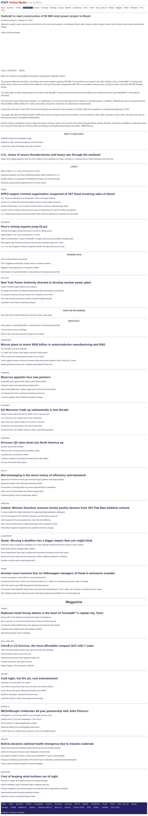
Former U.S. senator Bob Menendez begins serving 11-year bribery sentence (30, 202)
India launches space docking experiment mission (20, 792)
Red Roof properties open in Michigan (15, 633)
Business (10, 8)
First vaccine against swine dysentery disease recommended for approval (29, 516)
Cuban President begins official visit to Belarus (19, 287)
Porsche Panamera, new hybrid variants (16, 662)
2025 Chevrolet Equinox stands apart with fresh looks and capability (27, 650)
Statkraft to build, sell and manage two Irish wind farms (22, 142)
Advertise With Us (45, 807)
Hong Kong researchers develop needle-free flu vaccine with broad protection (31, 748)
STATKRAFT (12, 70)
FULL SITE (115, 807)
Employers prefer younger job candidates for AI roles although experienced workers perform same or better (42, 545)
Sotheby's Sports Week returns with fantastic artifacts (21, 629)
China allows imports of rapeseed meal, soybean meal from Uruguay (27, 528)
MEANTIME (5, 772)
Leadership (77, 8)
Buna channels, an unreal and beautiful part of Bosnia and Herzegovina (28, 621)
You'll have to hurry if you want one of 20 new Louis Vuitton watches (27, 687)
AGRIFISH (5, 503)
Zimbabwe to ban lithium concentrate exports (18, 302)
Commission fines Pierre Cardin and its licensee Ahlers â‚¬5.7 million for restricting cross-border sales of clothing (44, 581)
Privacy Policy (78, 807)
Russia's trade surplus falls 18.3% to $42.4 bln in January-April (25, 414)
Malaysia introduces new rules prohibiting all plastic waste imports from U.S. (30, 175)
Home (4, 804)
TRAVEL (4, 608)
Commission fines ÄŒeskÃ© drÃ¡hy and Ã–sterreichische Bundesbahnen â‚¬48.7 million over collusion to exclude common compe (51, 589)
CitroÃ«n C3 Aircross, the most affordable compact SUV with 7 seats (47, 645)
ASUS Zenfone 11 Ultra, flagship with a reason (19, 723)
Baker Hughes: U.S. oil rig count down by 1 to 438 (20, 235)
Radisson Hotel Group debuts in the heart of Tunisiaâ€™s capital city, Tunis (52, 613)
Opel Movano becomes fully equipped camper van (20, 658)
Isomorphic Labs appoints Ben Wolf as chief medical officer (24, 381)
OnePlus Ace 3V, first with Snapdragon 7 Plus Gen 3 (21, 719)
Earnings (53, 8)
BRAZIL (21, 70)
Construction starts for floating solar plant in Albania (21, 146)
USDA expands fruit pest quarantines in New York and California (26, 520)
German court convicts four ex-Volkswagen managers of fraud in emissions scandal (57, 573)
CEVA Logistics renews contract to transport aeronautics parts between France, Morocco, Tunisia (38, 360)
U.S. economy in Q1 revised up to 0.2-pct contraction (21, 418)
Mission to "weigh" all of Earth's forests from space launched (24, 781)
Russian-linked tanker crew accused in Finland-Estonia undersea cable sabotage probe (34, 206)
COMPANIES (6, 340)
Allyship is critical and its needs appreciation (18, 560)
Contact (68, 807)
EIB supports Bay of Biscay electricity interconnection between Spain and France (32, 243)
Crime (85, 8)
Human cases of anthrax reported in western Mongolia (22, 764)
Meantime (134, 8)
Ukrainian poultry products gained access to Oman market (23, 183)
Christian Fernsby (9, 20)
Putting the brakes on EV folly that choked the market (21, 483)
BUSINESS (5, 222)
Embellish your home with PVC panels (15, 683)
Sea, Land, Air (101, 8)
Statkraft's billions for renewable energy (16, 138)
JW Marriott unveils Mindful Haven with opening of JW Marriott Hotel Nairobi (30, 625)
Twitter (96, 807)
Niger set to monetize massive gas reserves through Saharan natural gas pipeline (32, 479)
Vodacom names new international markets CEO (19, 385)
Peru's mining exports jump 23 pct (24, 226)
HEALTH (4, 739)
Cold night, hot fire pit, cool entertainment (29, 678)
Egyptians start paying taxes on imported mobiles (20, 268)
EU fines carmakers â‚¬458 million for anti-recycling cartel (23, 577)
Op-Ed (61, 8)
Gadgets (119, 8)
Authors (32, 807)
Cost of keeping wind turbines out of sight (29, 776)
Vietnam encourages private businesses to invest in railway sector (26, 231)
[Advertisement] (18, 48)
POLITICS (5, 278)
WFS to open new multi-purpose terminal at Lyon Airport (22, 334)
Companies (27, 8)
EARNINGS (5, 438)
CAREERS (5, 373)
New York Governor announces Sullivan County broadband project (26, 298)
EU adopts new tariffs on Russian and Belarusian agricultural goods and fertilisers (32, 291)
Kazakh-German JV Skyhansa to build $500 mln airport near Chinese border (30, 179)
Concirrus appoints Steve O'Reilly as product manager (22, 397)
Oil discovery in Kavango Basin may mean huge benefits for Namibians (28, 487)
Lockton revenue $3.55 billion (12, 447)
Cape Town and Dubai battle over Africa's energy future (22, 491)
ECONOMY (5, 405)
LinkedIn (105, 807)
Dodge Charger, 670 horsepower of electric (17, 666)
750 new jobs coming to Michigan (14, 330)
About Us (58, 807)
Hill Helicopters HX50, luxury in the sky (16, 654)
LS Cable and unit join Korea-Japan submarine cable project (24, 353)
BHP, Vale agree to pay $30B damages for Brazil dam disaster (25, 585)
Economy (44, 8)
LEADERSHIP (6, 536)
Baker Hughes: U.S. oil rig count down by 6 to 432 (20, 171)
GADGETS (5, 706)
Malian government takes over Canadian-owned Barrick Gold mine (26, 364)
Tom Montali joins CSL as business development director (23, 393)
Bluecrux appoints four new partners (26, 377)
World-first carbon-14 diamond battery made (18, 796)
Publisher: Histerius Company (13, 812)
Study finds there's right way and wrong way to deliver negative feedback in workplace (34, 556)
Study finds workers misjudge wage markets (18, 549)
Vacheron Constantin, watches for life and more (19, 694)
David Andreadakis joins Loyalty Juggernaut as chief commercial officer (28, 389)
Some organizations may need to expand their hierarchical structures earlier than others (35, 553)
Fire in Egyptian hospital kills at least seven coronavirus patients (26, 263)
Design (111, 8)
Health (126, 8)
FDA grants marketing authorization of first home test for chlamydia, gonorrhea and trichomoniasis (39, 760)
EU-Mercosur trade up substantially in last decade (35, 409)
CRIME (3, 569)
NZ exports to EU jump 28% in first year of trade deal (21, 426)
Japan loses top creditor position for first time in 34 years (23, 422)
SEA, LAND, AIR (7, 641)
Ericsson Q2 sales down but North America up (32, 442)
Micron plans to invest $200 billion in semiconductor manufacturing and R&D (30, 272)
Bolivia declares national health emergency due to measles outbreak (47, 743)
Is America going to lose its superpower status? (19, 495)
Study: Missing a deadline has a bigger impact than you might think (46, 540)
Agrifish (68, 8)
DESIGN (4, 674)
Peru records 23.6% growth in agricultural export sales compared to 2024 (29, 524)
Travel (91, 8)
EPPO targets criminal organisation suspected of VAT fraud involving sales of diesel (58, 193)
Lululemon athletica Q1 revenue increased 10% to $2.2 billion (24, 458)
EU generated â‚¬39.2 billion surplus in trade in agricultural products (27, 430)
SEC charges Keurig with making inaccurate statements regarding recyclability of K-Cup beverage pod (40, 593)
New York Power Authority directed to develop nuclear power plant (46, 282)
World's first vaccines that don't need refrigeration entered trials (25, 752)
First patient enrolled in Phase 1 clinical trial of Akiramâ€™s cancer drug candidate (33, 756)
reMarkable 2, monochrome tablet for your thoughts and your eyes (26, 715)
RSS (89, 807)
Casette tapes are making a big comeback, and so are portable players (28, 731)
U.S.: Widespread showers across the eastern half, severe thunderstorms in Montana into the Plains (39, 214)
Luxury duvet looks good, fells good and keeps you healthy (23, 690)
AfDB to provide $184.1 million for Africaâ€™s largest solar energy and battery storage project (37, 239)
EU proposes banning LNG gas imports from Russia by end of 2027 (27, 295)
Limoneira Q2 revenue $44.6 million (14, 455)
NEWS (3, 189)
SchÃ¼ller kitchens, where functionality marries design (22, 698)
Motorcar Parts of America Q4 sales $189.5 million (20, 451)
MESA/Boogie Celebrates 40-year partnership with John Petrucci (44, 711)
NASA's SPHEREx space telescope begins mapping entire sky (25, 785)
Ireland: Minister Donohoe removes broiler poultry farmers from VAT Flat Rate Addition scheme (65, 507)
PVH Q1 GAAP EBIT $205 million (14, 462)
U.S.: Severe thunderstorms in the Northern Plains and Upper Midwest (28, 198)
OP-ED (3, 471)
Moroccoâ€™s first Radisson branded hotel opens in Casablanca (26, 617)
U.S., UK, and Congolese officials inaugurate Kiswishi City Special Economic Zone (33, 246)
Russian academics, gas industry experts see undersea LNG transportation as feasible (34, 788)
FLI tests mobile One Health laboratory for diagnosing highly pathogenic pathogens (33, 512)
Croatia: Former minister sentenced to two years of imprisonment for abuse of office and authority (38, 210)
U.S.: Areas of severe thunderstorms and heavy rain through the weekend (50, 154)
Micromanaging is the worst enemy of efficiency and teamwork (43, 475)
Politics (18, 8)
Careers (36, 8)
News (3, 8)
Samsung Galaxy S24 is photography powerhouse (20, 727)
